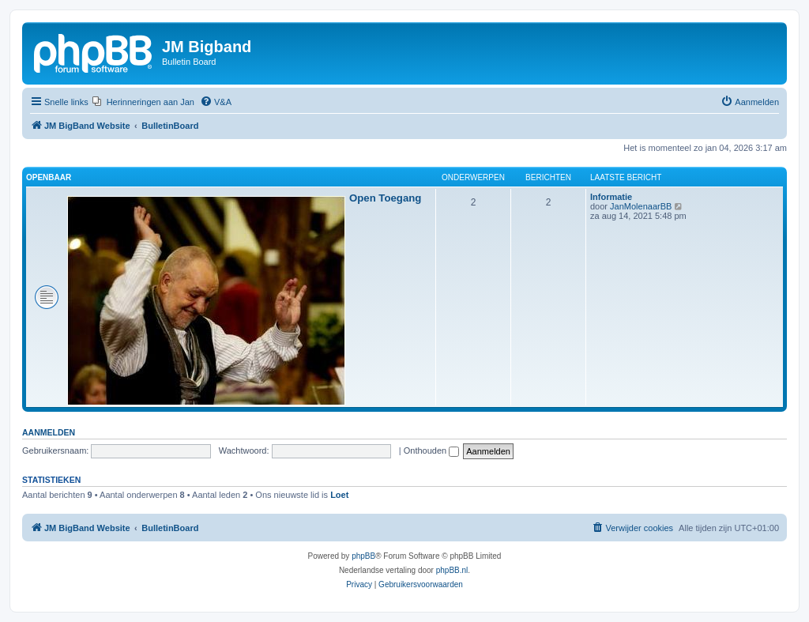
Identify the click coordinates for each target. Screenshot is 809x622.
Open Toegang (385, 198)
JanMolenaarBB (641, 206)
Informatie (611, 197)
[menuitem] (143, 101)
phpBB (363, 556)
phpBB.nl (452, 570)
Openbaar (48, 177)
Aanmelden (48, 432)
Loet (339, 494)
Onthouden (432, 450)
